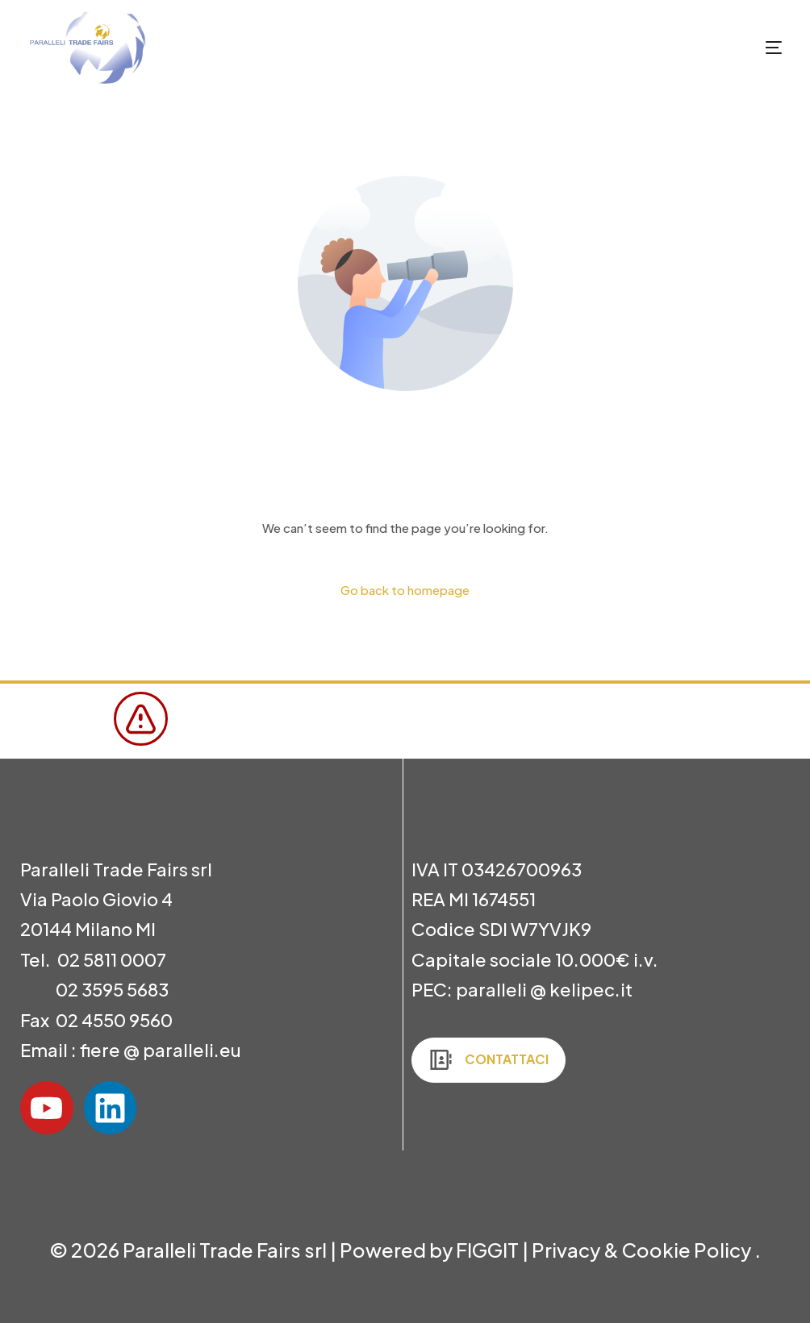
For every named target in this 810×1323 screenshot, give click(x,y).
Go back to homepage (405, 589)
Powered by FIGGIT (429, 1250)
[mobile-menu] (745, 47)
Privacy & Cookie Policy (643, 1250)
